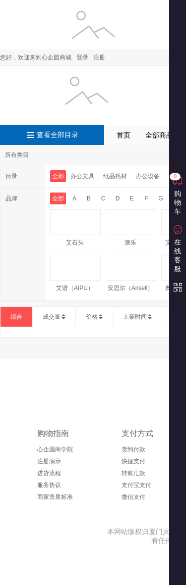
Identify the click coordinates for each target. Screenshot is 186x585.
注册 (99, 57)
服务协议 (49, 485)
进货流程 (49, 473)
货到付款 (133, 449)
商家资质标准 (55, 496)
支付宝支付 (136, 485)
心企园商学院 (55, 449)
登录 (82, 57)
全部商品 (159, 135)
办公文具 (82, 176)
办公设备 (148, 176)
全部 (58, 176)
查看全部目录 (57, 135)
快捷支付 (133, 461)
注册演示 (49, 461)
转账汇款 (133, 473)
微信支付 (133, 496)
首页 (123, 135)
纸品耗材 (115, 176)
